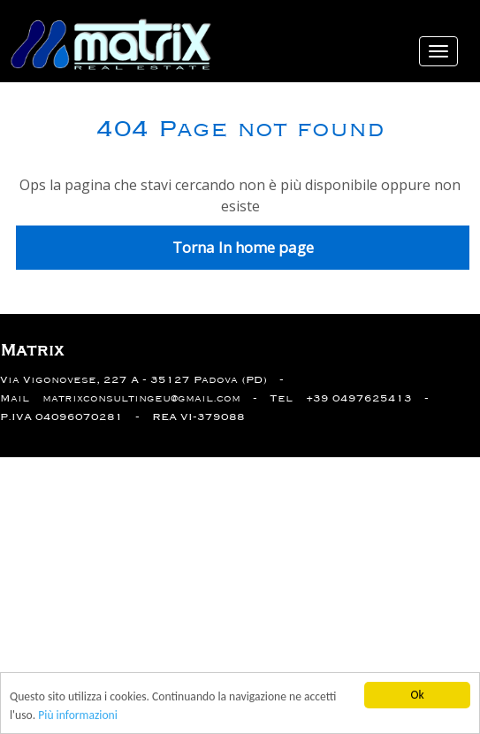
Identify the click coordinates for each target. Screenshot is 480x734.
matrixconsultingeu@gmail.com (141, 398)
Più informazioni (78, 715)
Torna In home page (243, 247)
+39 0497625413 (359, 398)
